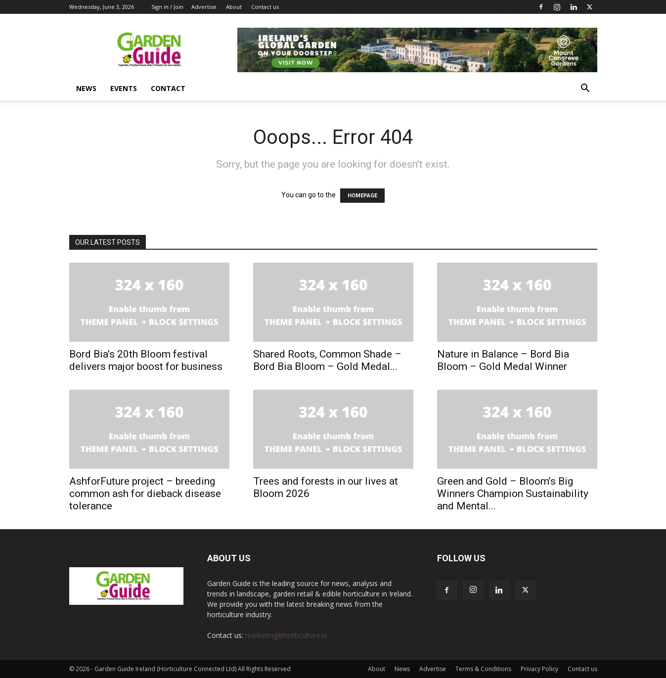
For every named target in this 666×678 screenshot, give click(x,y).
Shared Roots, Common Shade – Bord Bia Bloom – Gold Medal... (327, 360)
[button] (585, 89)
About (234, 6)
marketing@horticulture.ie (286, 635)
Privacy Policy (539, 669)
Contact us (265, 6)
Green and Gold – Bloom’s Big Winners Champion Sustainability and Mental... (512, 493)
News (86, 88)
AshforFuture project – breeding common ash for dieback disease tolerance (145, 493)
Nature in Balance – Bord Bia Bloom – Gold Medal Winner (503, 360)
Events (123, 88)
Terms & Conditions (483, 669)
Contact (168, 88)
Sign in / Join (167, 6)
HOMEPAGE (362, 195)
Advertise (204, 6)
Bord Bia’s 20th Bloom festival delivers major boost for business (148, 360)
